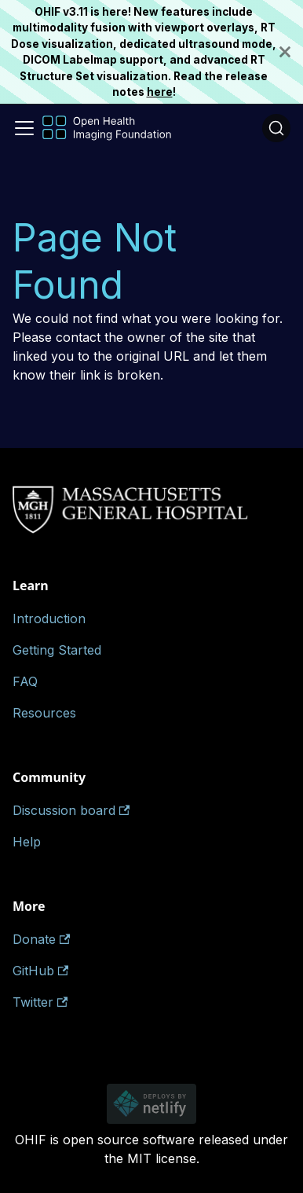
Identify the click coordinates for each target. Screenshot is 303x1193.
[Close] (291, 52)
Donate (41, 939)
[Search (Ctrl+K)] (276, 128)
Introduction (49, 618)
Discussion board (71, 810)
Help (27, 842)
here (160, 92)
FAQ (25, 681)
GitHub (40, 970)
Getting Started (57, 650)
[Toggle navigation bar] (24, 128)
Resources (44, 713)
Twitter (40, 1002)
